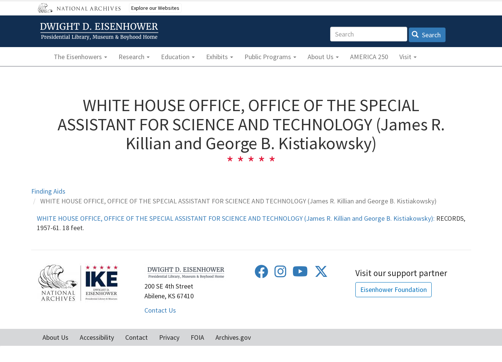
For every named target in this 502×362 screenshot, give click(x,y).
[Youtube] (300, 274)
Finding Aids (48, 191)
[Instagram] (281, 274)
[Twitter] (321, 274)
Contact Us (160, 310)
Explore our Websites (155, 8)
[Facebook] (261, 274)
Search (426, 35)
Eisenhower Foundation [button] (393, 289)
